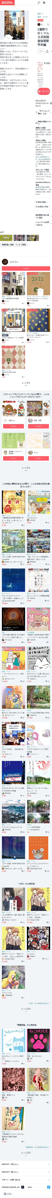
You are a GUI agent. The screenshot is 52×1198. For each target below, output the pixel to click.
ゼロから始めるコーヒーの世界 (13, 338)
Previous (4, 25)
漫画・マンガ (42, 17)
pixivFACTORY (40, 187)
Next (25, 25)
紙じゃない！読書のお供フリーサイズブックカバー (38, 336)
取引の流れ (42, 202)
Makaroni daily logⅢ (9, 372)
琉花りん (12, 420)
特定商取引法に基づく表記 (42, 216)
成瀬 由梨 (38, 420)
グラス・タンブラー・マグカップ (37, 296)
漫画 (39, 14)
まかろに (14, 262)
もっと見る (26, 470)
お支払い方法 (43, 207)
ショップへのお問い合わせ (42, 223)
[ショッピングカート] (44, 2)
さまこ (36, 452)
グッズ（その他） (32, 333)
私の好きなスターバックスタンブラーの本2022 (38, 300)
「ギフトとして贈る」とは (44, 112)
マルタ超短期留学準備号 (10, 298)
